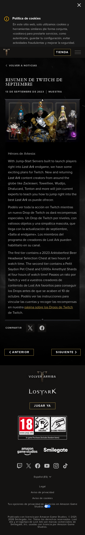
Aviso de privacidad (42, 492)
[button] (42, 121)
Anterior (19, 352)
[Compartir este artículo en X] (30, 328)
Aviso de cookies (42, 498)
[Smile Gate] (56, 452)
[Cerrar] (79, 5)
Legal (42, 486)
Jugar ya (42, 405)
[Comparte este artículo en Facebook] (42, 328)
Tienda (62, 52)
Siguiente (66, 352)
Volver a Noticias (21, 65)
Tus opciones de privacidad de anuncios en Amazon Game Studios (42, 505)
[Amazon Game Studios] (27, 452)
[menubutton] (78, 52)
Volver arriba (42, 377)
